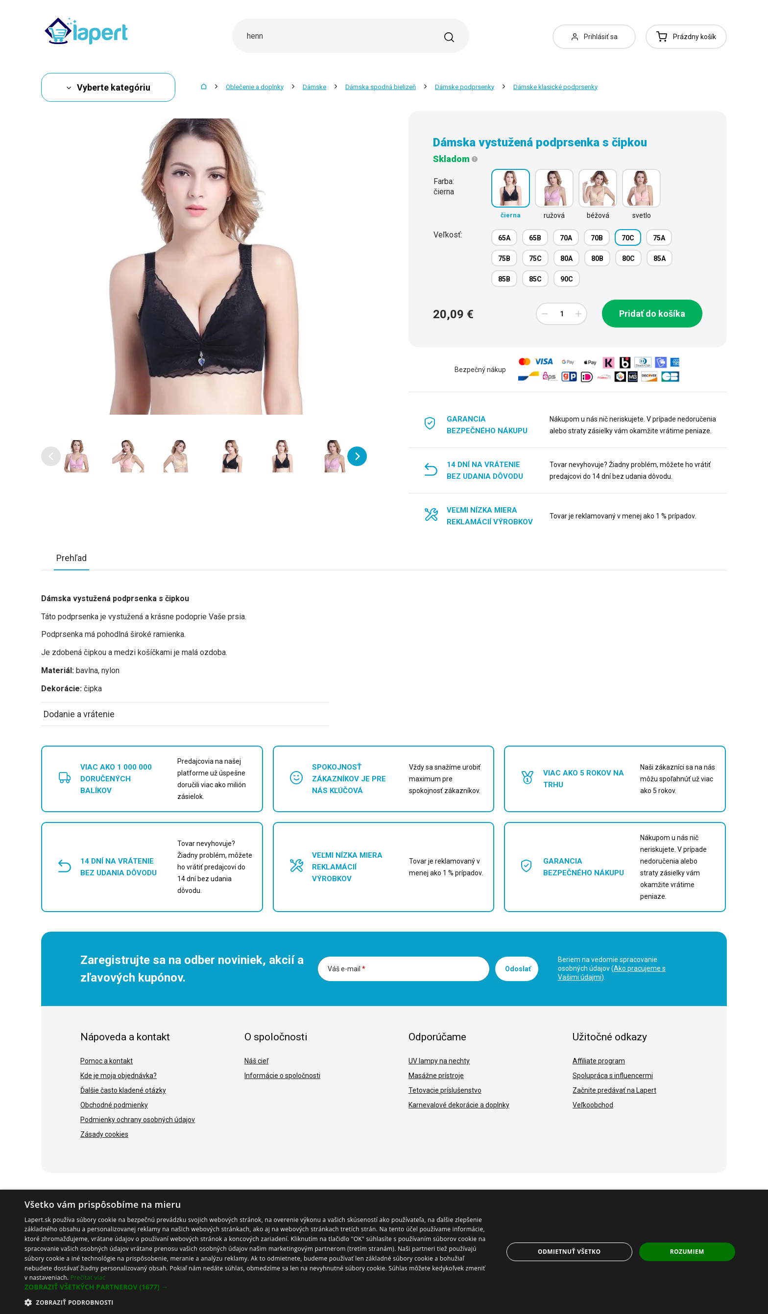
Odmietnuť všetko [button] (569, 1251)
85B (504, 279)
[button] (51, 456)
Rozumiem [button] (687, 1251)
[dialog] (384, 1252)
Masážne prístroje (436, 1075)
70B (597, 238)
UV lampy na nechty (439, 1061)
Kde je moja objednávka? (118, 1075)
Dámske (314, 87)
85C (535, 279)
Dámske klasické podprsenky (555, 87)
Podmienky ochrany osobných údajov (137, 1120)
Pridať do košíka (652, 313)
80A (566, 258)
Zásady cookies (104, 1134)
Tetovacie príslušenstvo (444, 1090)
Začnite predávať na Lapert (614, 1090)
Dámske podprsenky (464, 87)
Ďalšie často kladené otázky (123, 1090)
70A (566, 238)
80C (628, 258)
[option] (77, 456)
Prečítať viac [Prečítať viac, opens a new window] (88, 1277)
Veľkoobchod (593, 1105)
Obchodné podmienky (114, 1105)
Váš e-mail (346, 968)
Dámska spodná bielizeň (380, 87)
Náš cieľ (256, 1061)
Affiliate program (599, 1061)
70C (628, 238)
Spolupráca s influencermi (613, 1075)
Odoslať (518, 969)
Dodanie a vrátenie (79, 714)
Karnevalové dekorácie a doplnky (458, 1105)
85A (659, 258)
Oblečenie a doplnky (255, 87)
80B (597, 258)
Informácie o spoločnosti (282, 1075)
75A (659, 238)
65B (535, 238)
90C (566, 279)
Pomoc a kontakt (106, 1061)
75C (535, 258)
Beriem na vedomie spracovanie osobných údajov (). (612, 968)
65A (504, 238)
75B (504, 258)
